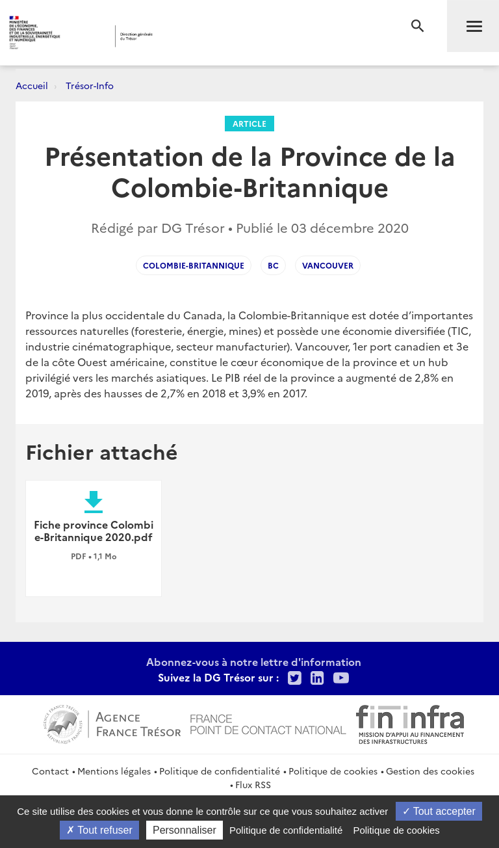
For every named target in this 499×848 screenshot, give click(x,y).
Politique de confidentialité (219, 770)
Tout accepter (439, 811)
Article (249, 123)
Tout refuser (99, 830)
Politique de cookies (332, 770)
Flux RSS (253, 784)
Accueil (32, 85)
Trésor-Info (90, 85)
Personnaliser (184, 830)
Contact (50, 770)
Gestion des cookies (430, 770)
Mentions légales (114, 770)
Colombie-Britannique (193, 265)
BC (273, 265)
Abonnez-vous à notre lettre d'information (253, 661)
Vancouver (327, 265)
